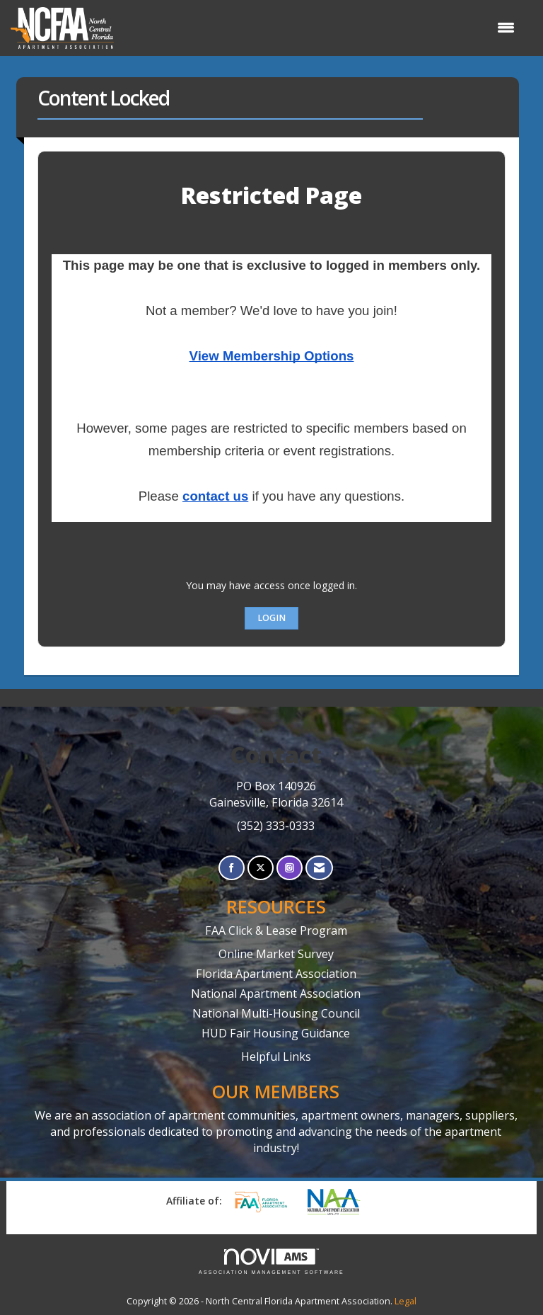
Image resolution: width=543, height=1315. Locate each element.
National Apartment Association (276, 993)
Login (271, 618)
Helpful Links (276, 1056)
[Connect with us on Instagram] (289, 867)
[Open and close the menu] (321, 27)
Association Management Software (271, 1261)
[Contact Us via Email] (319, 867)
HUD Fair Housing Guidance (276, 1033)
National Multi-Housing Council (276, 1013)
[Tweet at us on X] (260, 867)
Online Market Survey (276, 954)
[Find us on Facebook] (231, 867)
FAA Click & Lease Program (276, 930)
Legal (405, 1301)
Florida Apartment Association (276, 973)
